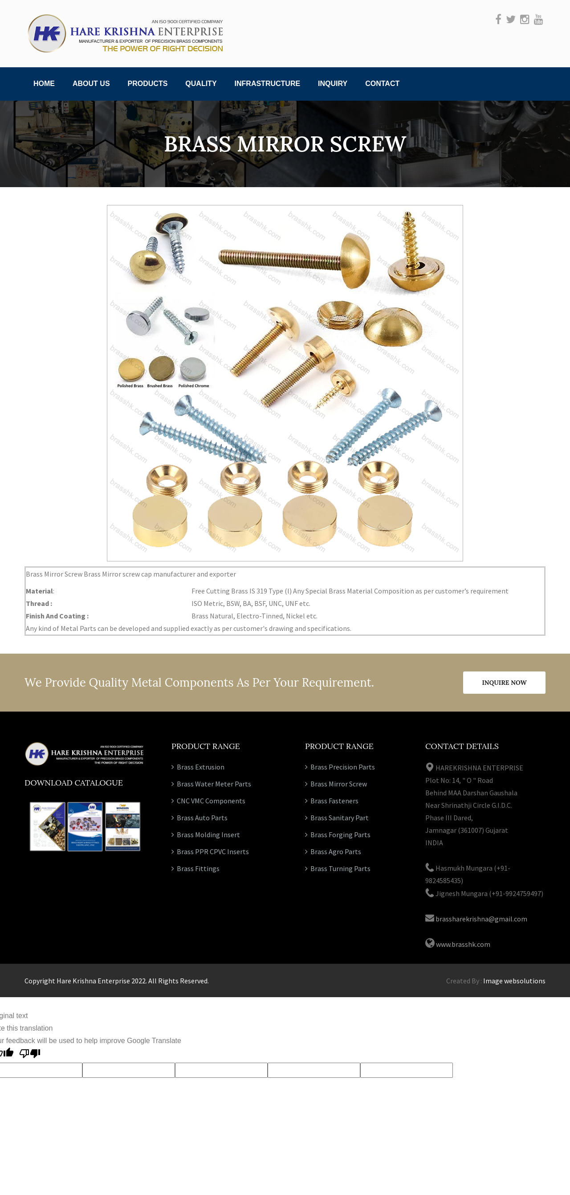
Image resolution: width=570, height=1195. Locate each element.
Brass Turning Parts (337, 868)
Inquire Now (504, 683)
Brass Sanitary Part (337, 817)
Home (44, 83)
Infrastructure (268, 83)
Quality (200, 83)
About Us (91, 83)
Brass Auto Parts (199, 817)
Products (148, 83)
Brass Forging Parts (337, 834)
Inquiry (332, 83)
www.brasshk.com (463, 944)
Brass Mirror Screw (336, 783)
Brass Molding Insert (205, 834)
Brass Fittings (195, 868)
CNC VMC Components (208, 800)
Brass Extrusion (197, 766)
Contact (382, 83)
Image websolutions (514, 980)
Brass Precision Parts (340, 766)
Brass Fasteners (331, 800)
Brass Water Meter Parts (211, 783)
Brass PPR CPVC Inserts (210, 851)
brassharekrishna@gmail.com (481, 918)
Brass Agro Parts (333, 851)
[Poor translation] (29, 1055)
